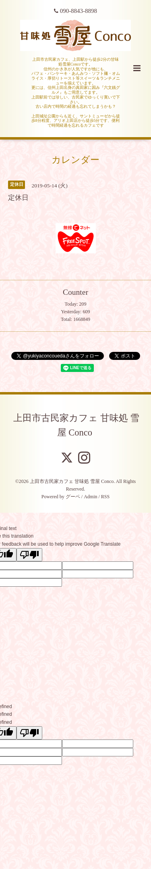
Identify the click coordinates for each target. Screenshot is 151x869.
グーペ (73, 496)
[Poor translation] (29, 554)
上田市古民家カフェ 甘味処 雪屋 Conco (76, 425)
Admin (90, 496)
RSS (105, 496)
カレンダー (75, 160)
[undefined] (29, 733)
